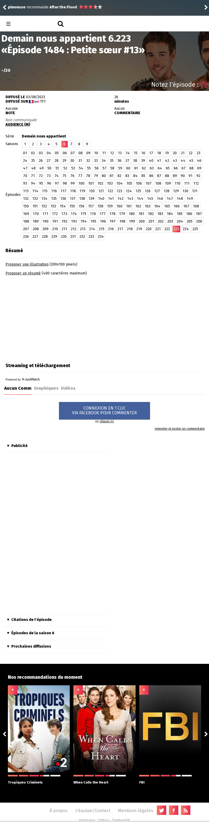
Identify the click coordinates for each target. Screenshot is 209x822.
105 (129, 183)
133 (35, 198)
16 (143, 153)
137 (73, 198)
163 (148, 206)
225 (195, 229)
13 (120, 153)
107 (149, 183)
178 (112, 214)
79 (96, 176)
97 (57, 183)
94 (33, 183)
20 (175, 153)
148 (180, 198)
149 (190, 198)
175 (83, 214)
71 (33, 176)
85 (143, 176)
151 (35, 206)
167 (186, 206)
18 (159, 153)
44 (183, 160)
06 (65, 153)
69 (199, 168)
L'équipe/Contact (92, 810)
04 (49, 153)
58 (112, 168)
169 (26, 214)
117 (63, 191)
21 (183, 153)
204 (180, 221)
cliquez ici (107, 421)
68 (191, 168)
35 (112, 160)
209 (45, 229)
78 (88, 176)
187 (199, 214)
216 (111, 229)
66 (176, 168)
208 (36, 229)
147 (170, 198)
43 (175, 160)
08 (80, 153)
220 (149, 229)
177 (103, 214)
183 (160, 214)
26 (41, 160)
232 (82, 236)
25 (33, 160)
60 (128, 168)
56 (97, 168)
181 (141, 214)
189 (36, 221)
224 (186, 229)
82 (119, 176)
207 (26, 229)
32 (88, 160)
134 (44, 198)
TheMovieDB (121, 820)
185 (180, 214)
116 (54, 191)
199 (132, 221)
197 (113, 221)
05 (57, 153)
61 (136, 168)
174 (74, 214)
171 (45, 214)
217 (120, 229)
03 (41, 153)
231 (73, 236)
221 (158, 229)
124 (129, 191)
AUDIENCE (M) (18, 124)
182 (151, 214)
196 (103, 221)
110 (177, 183)
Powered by (23, 379)
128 (166, 191)
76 (72, 176)
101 (91, 183)
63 (152, 168)
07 (73, 153)
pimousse (16, 7)
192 (64, 221)
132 (26, 198)
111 (187, 183)
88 (167, 176)
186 (189, 214)
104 (119, 183)
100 (81, 183)
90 (183, 176)
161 (129, 206)
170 (36, 214)
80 (104, 176)
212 (73, 229)
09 (88, 153)
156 (81, 206)
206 (199, 221)
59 (120, 168)
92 (198, 176)
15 (135, 153)
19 (167, 153)
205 (189, 221)
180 (132, 214)
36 (119, 160)
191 (55, 221)
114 (35, 191)
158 (100, 206)
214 (92, 229)
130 (185, 191)
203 (170, 221)
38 (135, 160)
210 (55, 229)
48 (33, 168)
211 (64, 229)
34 (104, 160)
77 (80, 176)
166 (177, 206)
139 (91, 198)
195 (93, 221)
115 (44, 191)
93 (25, 183)
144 (140, 198)
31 (80, 160)
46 (199, 160)
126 (148, 191)
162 (138, 206)
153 (53, 206)
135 (54, 198)
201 (151, 221)
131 (194, 191)
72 (41, 176)
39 (143, 160)
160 (119, 206)
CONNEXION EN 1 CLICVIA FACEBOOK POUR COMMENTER (104, 410)
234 (101, 236)
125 (138, 191)
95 (41, 183)
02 (33, 153)
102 (100, 183)
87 (159, 176)
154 (63, 206)
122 (110, 191)
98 (65, 183)
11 (104, 153)
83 (127, 176)
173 (64, 214)
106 (139, 183)
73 (49, 176)
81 (112, 176)
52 (65, 168)
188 (26, 221)
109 (168, 183)
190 (45, 221)
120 (92, 191)
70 (25, 176)
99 (73, 183)
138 (82, 198)
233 (91, 236)
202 (161, 221)
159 (110, 206)
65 (168, 168)
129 (176, 191)
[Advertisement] (50, 317)
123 (119, 191)
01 (25, 153)
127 (157, 191)
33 (96, 160)
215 (101, 229)
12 (112, 153)
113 (26, 191)
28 (56, 160)
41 (159, 160)
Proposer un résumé (23, 273)
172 (55, 214)
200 (142, 221)
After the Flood (63, 7)
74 (57, 176)
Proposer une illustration (27, 264)
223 (176, 229)
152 (44, 206)
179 (122, 214)
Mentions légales (135, 810)
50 (49, 168)
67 (183, 168)
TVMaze (103, 820)
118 (73, 191)
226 (26, 236)
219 (139, 229)
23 (198, 153)
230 (64, 236)
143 (130, 198)
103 (110, 183)
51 (57, 168)
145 (150, 198)
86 (151, 176)
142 (120, 198)
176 (93, 214)
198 (122, 221)
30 (72, 160)
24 (25, 160)
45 (191, 160)
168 (196, 206)
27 (49, 160)
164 (157, 206)
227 (35, 236)
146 (160, 198)
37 (127, 160)
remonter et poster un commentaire (180, 429)
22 (190, 153)
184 (170, 214)
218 (130, 229)
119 (82, 191)
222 (167, 229)
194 (84, 221)
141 (111, 198)
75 (64, 176)
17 (151, 153)
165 (167, 206)
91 (190, 176)
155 (72, 206)
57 (104, 168)
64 (160, 168)
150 (26, 206)
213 (82, 229)
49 (41, 168)
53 (73, 168)
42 (167, 160)
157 (91, 206)
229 (54, 236)
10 (96, 153)
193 (74, 221)
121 (101, 191)
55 (89, 168)
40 (151, 160)
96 (49, 183)
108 (158, 183)
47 (25, 168)
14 (128, 153)
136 (63, 198)
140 (101, 198)
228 (45, 236)
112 (196, 183)
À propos (58, 810)
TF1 (43, 101)
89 (175, 176)
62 (144, 168)
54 (81, 168)
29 (64, 160)
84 (135, 176)
